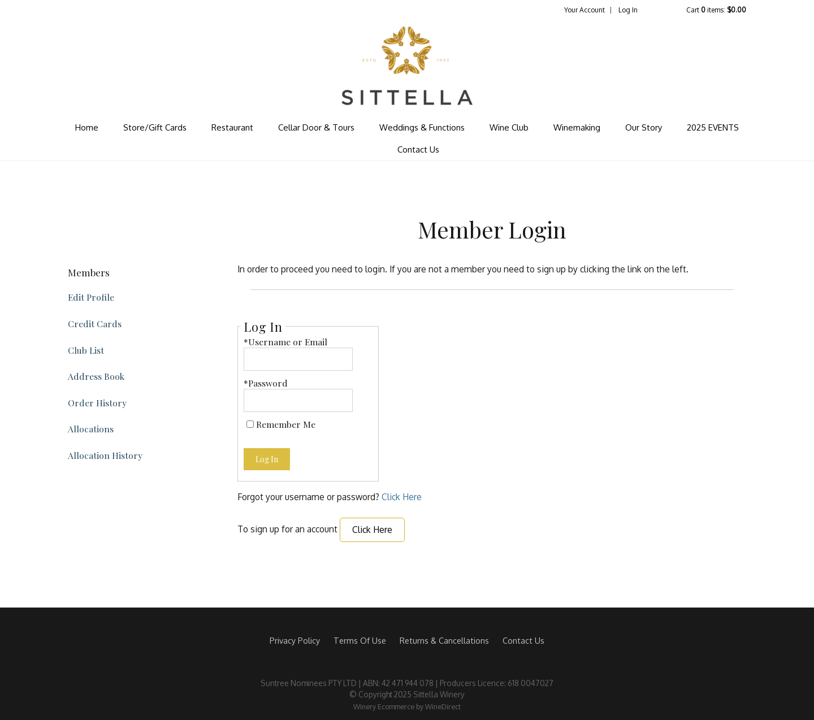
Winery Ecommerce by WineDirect (407, 706)
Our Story (643, 127)
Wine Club (509, 127)
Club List (86, 350)
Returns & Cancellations (444, 640)
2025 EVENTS (713, 127)
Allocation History (105, 455)
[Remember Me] (250, 424)
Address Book (96, 376)
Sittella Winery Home (407, 65)
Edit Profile (91, 297)
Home (86, 127)
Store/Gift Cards (155, 127)
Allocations (91, 429)
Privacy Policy (295, 640)
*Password (266, 383)
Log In (628, 10)
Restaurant (232, 127)
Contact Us (418, 149)
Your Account (584, 10)
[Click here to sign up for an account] (372, 530)
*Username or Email (285, 342)
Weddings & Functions (422, 127)
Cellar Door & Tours (316, 127)
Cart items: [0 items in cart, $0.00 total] (716, 10)
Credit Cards (95, 323)
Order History (97, 403)
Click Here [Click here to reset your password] (402, 496)
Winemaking (576, 127)
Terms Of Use (360, 640)
